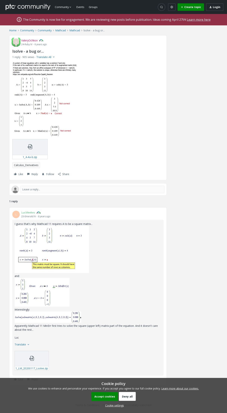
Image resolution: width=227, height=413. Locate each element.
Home (13, 30)
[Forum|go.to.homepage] (28, 7)
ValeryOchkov (29, 40)
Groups (93, 7)
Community (27, 30)
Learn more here (199, 20)
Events (80, 7)
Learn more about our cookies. (180, 388)
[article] (88, 296)
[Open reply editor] (88, 189)
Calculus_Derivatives (26, 165)
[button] (191, 7)
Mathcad (60, 30)
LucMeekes (28, 212)
